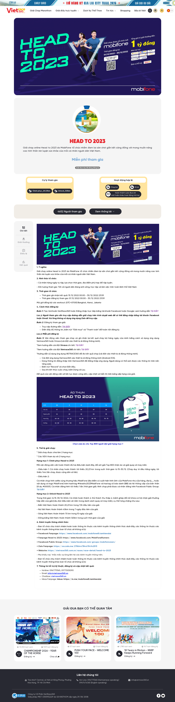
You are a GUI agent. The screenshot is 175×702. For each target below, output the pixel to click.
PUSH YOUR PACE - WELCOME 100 (92, 651)
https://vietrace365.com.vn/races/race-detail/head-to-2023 (79, 550)
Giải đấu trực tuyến (67, 11)
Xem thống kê (105, 211)
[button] (170, 10)
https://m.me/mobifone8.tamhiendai (82, 579)
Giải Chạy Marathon (40, 11)
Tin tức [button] (111, 11)
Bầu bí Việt (140, 11)
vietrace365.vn (58, 576)
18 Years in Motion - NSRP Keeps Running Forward (139, 651)
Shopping (125, 11)
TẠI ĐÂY (154, 311)
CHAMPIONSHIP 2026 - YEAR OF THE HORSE (40, 651)
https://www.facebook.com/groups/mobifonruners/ (89, 542)
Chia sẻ (54, 656)
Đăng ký (29, 656)
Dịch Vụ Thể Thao (92, 11)
